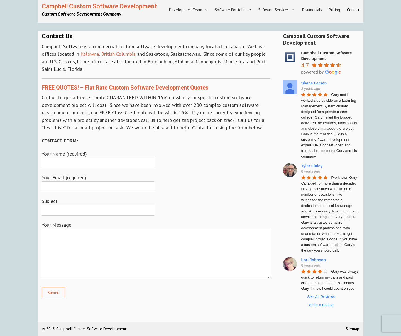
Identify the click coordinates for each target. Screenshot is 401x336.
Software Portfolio (230, 9)
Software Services (273, 9)
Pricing (334, 9)
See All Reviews (321, 296)
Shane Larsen (314, 83)
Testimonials (311, 9)
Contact (353, 9)
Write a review (321, 305)
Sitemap (352, 328)
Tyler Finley (311, 166)
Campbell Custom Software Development (99, 6)
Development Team (185, 9)
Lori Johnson (313, 260)
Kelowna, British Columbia (108, 54)
